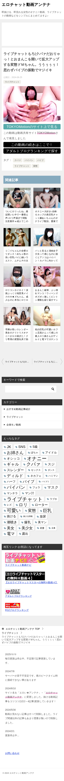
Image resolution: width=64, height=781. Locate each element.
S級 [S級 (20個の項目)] (35, 446)
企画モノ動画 (13, 424)
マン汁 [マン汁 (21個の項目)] (29, 493)
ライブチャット (12, 82)
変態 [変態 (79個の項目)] (32, 510)
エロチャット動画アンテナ (26, 4)
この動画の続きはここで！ (32, 145)
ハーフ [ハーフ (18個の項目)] (11, 481)
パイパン (29, 160)
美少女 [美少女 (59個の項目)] (27, 528)
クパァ (18, 160)
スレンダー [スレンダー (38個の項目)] (15, 470)
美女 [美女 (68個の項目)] (10, 528)
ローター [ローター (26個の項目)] (41, 505)
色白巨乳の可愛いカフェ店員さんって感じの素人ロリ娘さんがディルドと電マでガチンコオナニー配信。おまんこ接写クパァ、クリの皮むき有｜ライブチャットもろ (46, 341)
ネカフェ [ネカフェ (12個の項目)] (35, 475)
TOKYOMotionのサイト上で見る (32, 127)
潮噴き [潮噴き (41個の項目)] (12, 522)
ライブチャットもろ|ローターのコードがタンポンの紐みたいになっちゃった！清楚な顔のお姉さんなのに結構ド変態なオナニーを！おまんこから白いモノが (18, 362)
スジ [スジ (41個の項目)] (51, 464)
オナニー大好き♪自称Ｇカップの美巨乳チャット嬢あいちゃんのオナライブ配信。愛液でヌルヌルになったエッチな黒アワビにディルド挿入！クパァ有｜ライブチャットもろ (46, 223)
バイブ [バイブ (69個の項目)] (28, 481)
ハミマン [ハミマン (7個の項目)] (53, 475)
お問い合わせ (12, 753)
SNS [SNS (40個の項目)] (21, 447)
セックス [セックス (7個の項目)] (36, 470)
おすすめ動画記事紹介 (18, 409)
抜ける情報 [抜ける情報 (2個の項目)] (28, 516)
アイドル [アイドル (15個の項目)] (51, 452)
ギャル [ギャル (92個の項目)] (13, 464)
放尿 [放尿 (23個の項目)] (43, 516)
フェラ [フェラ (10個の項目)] (36, 487)
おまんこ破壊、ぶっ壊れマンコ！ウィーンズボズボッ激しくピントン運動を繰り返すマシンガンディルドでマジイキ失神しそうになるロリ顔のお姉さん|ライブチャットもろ (47, 302)
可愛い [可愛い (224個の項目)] (14, 510)
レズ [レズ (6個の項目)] (9, 505)
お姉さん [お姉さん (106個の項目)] (15, 452)
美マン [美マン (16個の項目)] (42, 522)
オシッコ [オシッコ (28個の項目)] (13, 458)
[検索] (30, 389)
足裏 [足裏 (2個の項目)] (53, 528)
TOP (23, 629)
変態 (35, 166)
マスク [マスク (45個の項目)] (53, 487)
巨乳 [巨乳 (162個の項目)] (47, 510)
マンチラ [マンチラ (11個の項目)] (12, 493)
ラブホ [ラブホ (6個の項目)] (53, 499)
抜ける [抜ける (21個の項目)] (11, 516)
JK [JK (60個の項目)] (9, 447)
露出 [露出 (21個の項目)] (25, 533)
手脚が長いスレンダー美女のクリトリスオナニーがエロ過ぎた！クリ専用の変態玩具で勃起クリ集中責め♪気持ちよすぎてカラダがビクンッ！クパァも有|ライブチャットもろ (17, 341)
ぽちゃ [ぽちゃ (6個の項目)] (34, 452)
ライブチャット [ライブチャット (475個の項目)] (25, 499)
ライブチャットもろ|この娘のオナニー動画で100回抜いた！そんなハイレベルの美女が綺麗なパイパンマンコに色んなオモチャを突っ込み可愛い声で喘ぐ (48, 362)
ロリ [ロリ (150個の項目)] (23, 504)
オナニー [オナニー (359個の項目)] (37, 458)
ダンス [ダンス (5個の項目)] (51, 470)
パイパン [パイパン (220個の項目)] (16, 487)
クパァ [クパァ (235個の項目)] (33, 464)
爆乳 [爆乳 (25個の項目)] (27, 522)
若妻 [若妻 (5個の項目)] (42, 528)
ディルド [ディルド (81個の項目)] (15, 476)
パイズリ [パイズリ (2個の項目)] (45, 481)
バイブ (40, 160)
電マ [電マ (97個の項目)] (11, 534)
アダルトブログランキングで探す (32, 151)
